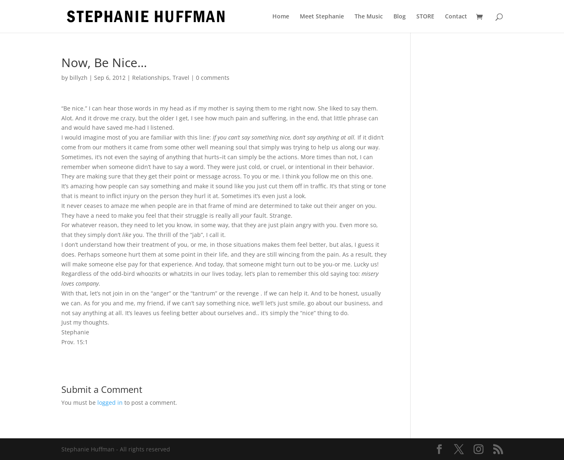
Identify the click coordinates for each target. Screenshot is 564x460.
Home (280, 17)
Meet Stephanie (322, 17)
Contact (456, 17)
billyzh (79, 77)
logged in (110, 402)
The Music (369, 17)
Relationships (150, 77)
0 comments (212, 77)
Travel (181, 77)
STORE (425, 17)
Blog (399, 17)
